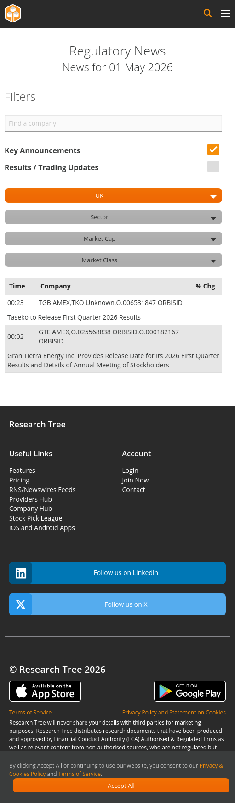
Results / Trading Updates (51, 167)
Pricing (19, 480)
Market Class (152, 260)
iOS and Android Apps (42, 527)
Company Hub (30, 508)
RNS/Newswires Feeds (42, 489)
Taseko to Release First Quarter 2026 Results (74, 317)
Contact (133, 489)
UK (159, 195)
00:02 (16, 336)
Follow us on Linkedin (83, 573)
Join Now (135, 480)
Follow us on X (78, 604)
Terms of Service (79, 774)
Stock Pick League (35, 518)
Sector (156, 217)
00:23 (16, 302)
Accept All (121, 785)
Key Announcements (42, 150)
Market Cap (152, 239)
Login (130, 470)
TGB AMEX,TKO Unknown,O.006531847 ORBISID (111, 302)
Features (22, 470)
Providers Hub (30, 499)
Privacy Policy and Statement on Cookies (174, 712)
